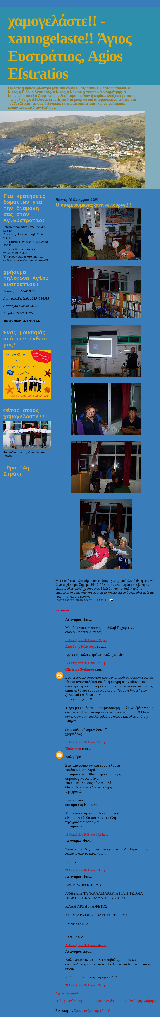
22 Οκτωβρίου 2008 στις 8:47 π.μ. (85, 945)
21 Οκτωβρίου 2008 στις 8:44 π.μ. (85, 870)
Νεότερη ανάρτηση (68, 1001)
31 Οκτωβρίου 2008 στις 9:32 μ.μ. (86, 985)
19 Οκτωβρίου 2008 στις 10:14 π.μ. (86, 834)
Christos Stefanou (79, 669)
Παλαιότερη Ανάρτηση (141, 1001)
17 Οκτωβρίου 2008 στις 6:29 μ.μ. (86, 663)
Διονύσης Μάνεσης (80, 646)
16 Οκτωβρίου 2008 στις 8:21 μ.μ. (86, 640)
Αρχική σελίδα (103, 1001)
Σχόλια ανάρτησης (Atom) (92, 1010)
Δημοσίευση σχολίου (68, 993)
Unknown (73, 749)
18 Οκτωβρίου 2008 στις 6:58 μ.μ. (86, 742)
